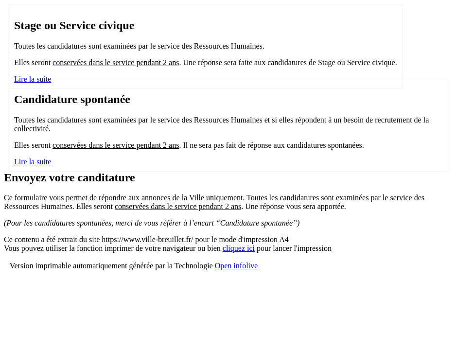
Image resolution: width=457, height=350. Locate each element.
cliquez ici (239, 248)
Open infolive (236, 266)
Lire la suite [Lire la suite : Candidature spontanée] (32, 162)
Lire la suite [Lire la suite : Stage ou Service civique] (32, 79)
